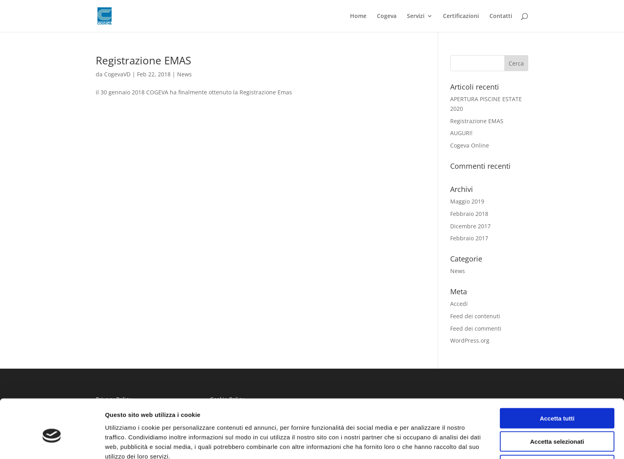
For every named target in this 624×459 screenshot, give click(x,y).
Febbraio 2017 (469, 238)
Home (358, 16)
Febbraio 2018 (469, 214)
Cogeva (387, 16)
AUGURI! (461, 133)
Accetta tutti (557, 379)
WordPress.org (469, 340)
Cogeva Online (469, 145)
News (184, 74)
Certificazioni (461, 16)
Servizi (416, 16)
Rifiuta (557, 426)
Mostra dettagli (421, 443)
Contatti (500, 16)
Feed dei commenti (475, 328)
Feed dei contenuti (475, 316)
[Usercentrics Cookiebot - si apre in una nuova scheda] (52, 443)
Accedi (459, 303)
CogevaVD (117, 74)
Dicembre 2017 (470, 226)
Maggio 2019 (467, 201)
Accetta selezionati (557, 402)
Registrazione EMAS (143, 60)
